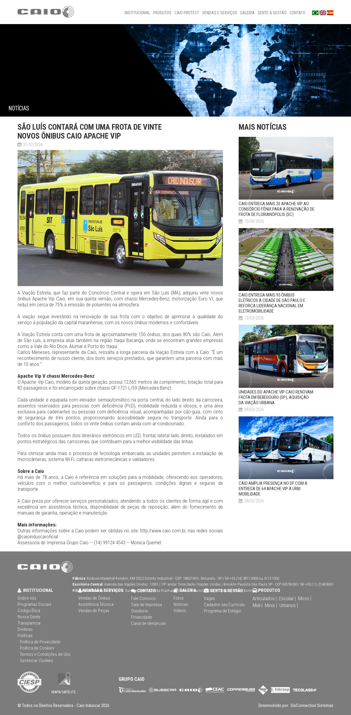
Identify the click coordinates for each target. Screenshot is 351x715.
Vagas (209, 598)
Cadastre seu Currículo (224, 604)
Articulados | (265, 598)
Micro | (304, 598)
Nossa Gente (29, 617)
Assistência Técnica (96, 604)
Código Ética (29, 610)
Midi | (257, 605)
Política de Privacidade (40, 642)
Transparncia (29, 623)
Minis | (271, 605)
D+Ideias (25, 629)
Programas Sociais (34, 604)
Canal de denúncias (148, 623)
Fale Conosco (143, 598)
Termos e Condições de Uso (45, 654)
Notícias (181, 604)
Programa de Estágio (222, 611)
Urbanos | (288, 605)
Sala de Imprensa (146, 604)
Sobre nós (27, 598)
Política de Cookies (37, 648)
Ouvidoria (139, 611)
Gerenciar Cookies (36, 660)
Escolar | (287, 598)
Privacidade (141, 617)
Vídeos (180, 610)
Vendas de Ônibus (94, 598)
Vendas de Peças (93, 610)
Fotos (179, 598)
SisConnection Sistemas (311, 705)
